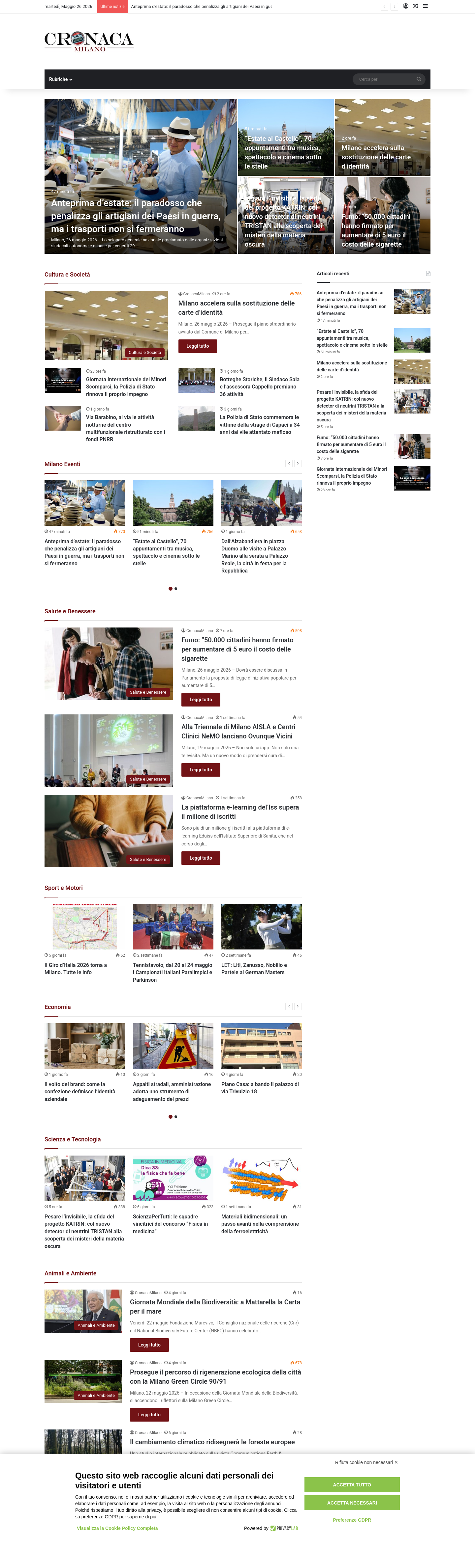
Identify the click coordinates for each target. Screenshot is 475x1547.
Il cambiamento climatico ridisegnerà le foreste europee (212, 1442)
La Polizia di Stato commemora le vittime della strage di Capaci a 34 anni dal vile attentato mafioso (260, 424)
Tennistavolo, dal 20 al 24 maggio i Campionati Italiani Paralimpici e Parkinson (172, 972)
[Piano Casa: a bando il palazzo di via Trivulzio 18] (261, 1046)
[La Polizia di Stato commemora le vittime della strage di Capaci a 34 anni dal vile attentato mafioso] (196, 418)
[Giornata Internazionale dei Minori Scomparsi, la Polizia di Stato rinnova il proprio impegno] (63, 380)
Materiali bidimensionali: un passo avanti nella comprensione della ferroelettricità (260, 1224)
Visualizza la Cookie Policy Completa (117, 1528)
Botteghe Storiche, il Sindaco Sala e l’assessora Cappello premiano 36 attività (260, 386)
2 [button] (175, 588)
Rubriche (58, 79)
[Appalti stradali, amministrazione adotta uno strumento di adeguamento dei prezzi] (173, 1046)
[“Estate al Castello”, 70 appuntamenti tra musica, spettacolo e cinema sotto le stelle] (173, 503)
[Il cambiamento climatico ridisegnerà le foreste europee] (83, 1451)
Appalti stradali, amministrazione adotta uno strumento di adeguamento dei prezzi (172, 1091)
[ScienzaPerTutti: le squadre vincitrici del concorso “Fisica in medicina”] (173, 1178)
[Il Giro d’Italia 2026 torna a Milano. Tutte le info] (85, 926)
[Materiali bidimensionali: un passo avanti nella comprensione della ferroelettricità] (261, 1178)
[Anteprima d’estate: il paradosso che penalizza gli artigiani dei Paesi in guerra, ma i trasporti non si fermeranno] (141, 176)
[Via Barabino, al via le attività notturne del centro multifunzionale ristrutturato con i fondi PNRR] (63, 418)
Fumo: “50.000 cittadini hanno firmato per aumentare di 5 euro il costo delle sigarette (237, 649)
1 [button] (171, 589)
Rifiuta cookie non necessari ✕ (366, 1462)
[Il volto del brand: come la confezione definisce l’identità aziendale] (85, 1046)
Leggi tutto (198, 346)
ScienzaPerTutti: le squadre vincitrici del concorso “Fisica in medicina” (170, 1224)
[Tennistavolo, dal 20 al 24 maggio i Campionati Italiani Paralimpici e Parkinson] (173, 926)
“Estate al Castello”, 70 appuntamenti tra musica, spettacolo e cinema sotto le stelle (352, 338)
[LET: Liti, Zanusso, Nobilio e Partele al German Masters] (261, 926)
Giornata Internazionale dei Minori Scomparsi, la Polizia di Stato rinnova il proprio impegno (126, 386)
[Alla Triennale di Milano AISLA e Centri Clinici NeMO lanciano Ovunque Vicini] (109, 750)
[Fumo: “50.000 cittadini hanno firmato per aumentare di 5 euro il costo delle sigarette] (109, 663)
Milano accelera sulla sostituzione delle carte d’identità (376, 157)
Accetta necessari (352, 1503)
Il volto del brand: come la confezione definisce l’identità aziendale (80, 1091)
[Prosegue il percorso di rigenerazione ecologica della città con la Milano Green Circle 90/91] (83, 1381)
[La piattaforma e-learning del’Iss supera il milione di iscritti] (109, 831)
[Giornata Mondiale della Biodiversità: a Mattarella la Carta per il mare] (83, 1311)
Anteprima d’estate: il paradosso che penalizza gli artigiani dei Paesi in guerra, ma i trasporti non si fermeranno (136, 216)
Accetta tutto (352, 1484)
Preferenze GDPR (352, 1520)
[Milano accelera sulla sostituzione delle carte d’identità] (383, 137)
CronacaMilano (196, 294)
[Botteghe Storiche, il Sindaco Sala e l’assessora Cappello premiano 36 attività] (196, 380)
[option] (237, 176)
